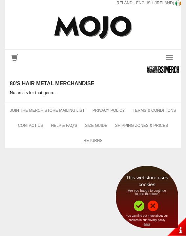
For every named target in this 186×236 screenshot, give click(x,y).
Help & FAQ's (64, 125)
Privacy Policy (109, 110)
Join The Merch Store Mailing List (47, 110)
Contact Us (30, 125)
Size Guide (96, 125)
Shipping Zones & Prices (141, 125)
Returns (92, 140)
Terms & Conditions (154, 110)
